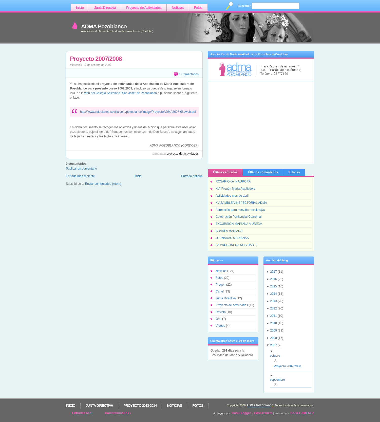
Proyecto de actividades (183, 153)
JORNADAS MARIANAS (232, 238)
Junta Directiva (105, 8)
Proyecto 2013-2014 (140, 405)
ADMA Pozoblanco (104, 26)
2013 (273, 301)
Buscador (244, 5)
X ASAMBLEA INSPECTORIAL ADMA (241, 203)
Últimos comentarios (263, 172)
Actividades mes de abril (232, 195)
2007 (273, 345)
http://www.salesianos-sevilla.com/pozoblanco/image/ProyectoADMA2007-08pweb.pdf (138, 112)
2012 (273, 308)
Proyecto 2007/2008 (96, 58)
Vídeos (221, 325)
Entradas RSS (82, 413)
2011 (273, 316)
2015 (273, 286)
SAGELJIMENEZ (302, 413)
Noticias (177, 8)
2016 (273, 279)
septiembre (279, 379)
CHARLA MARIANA (229, 231)
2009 (273, 330)
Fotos (198, 8)
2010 (273, 323)
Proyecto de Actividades (143, 8)
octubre (277, 355)
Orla (219, 319)
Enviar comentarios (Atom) (103, 184)
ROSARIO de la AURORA (233, 181)
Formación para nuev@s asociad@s (240, 210)
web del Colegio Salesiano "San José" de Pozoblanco (120, 93)
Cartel (220, 291)
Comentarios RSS (117, 413)
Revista (221, 312)
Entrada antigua (192, 176)
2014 (273, 294)
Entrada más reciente (80, 176)
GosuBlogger (241, 413)
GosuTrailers (263, 413)
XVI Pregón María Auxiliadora (235, 188)
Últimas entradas (225, 172)
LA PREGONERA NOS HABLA (236, 245)
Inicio (80, 8)
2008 (273, 338)
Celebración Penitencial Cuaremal (238, 216)
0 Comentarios (189, 74)
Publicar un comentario (81, 168)
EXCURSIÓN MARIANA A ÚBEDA (239, 224)
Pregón (221, 284)
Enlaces (294, 172)
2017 (273, 271)
